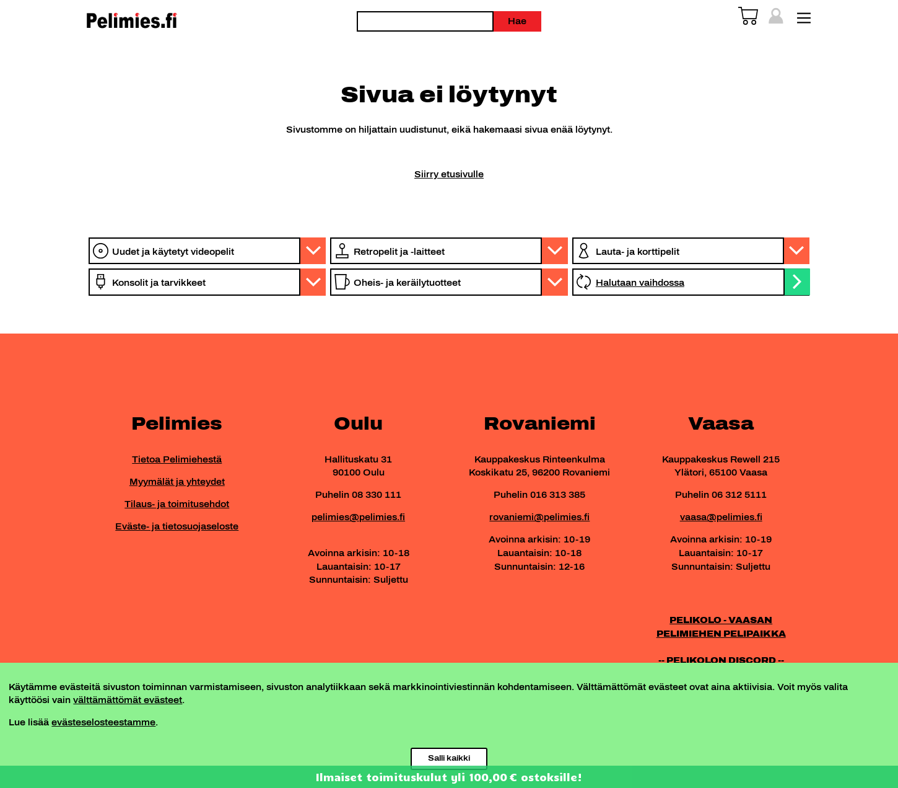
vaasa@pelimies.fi (721, 517)
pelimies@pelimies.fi (358, 517)
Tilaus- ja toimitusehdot (176, 504)
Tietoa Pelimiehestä (177, 459)
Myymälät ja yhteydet (177, 482)
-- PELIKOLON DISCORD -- (721, 660)
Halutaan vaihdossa (640, 283)
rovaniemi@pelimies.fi (539, 517)
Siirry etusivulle (449, 174)
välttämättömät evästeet (127, 700)
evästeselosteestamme (103, 722)
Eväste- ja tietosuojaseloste (176, 526)
